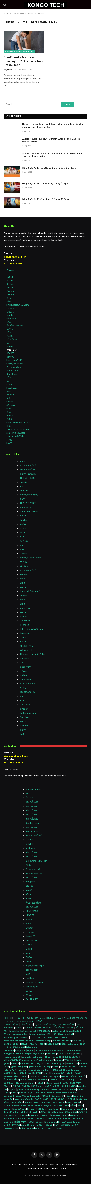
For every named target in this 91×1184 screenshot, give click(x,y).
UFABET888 (12, 371)
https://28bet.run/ (38, 1079)
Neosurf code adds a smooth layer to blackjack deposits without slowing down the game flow (54, 125)
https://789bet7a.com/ (16, 1060)
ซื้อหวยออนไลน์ (33, 869)
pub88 (38, 1105)
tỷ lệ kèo (58, 1112)
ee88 (39, 1125)
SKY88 (7, 1044)
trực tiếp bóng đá (23, 1099)
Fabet (14, 1092)
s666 (65, 1083)
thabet (23, 616)
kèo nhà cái (11, 388)
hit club (23, 520)
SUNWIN (47, 1037)
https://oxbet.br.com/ (42, 1060)
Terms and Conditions (37, 1168)
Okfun (50, 1018)
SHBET (23, 536)
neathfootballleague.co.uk (23, 1031)
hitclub (15, 1063)
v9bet (29, 923)
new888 (24, 490)
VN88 (23, 688)
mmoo (23, 528)
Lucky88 (51, 1053)
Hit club (22, 1070)
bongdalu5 (51, 1122)
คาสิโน (9, 329)
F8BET (31, 1118)
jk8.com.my (32, 1047)
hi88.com (37, 1086)
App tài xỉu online (34, 982)
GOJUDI (8, 1018)
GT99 (79, 1079)
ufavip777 (10, 1070)
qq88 (55, 1031)
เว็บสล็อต (48, 1125)
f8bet (29, 961)
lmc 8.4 (76, 1118)
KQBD (23, 700)
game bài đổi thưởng (46, 1024)
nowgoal (22, 1066)
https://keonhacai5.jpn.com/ (19, 1040)
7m (32, 1063)
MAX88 (24, 1115)
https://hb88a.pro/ (29, 494)
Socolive (9, 1050)
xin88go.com (73, 1070)
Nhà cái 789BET (28, 478)
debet (63, 1066)
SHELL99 (77, 1040)
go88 (7, 1063)
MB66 (73, 1086)
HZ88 (39, 1021)
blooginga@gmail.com (15, 257)
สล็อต (8, 298)
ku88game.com (28, 713)
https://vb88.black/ (15, 364)
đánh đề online (11, 1112)
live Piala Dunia (60, 1105)
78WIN (23, 553)
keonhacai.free (72, 1050)
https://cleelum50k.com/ (17, 305)
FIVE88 (26, 1086)
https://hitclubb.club (15, 1118)
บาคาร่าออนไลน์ (28, 474)
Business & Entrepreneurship (19, 51)
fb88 (8, 426)
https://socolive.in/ (29, 511)
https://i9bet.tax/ (21, 1073)
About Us (42, 1164)
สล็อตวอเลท (25, 507)
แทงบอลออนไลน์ (28, 465)
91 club (28, 1102)
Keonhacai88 (57, 1073)
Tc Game (10, 270)
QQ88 (29, 957)
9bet (8, 391)
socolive (24, 1063)
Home (13, 1164)
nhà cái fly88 (26, 646)
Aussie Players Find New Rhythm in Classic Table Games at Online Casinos (51, 140)
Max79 (34, 1044)
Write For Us (59, 1168)
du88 (46, 1099)
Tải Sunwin (25, 679)
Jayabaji (68, 1034)
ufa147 (19, 1027)
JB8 (49, 1034)
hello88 (29, 886)
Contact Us (56, 1164)
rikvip (78, 1060)
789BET (10, 336)
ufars (42, 1018)
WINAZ (24, 721)
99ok (31, 1122)
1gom (13, 1066)
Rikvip (65, 1037)
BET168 (15, 1125)
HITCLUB (71, 1099)
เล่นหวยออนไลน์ (27, 469)
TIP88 (17, 1086)
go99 (63, 1031)
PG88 (9, 419)
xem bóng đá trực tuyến (17, 429)
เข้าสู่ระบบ (25, 566)
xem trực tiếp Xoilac (15, 433)
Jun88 (75, 1125)
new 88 (24, 541)
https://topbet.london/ (16, 1037)
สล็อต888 (25, 704)
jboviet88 (30, 936)
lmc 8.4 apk (19, 1109)
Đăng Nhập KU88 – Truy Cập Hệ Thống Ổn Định (45, 183)
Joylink (7, 1057)
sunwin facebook (62, 1040)
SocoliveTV (58, 1096)
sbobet (40, 1122)
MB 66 (23, 574)
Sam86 (17, 1057)
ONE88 (37, 1073)
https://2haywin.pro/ (35, 965)
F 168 (28, 898)
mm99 (29, 890)
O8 (11, 1122)
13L (8, 274)
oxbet (69, 1073)
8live (23, 1105)
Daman (9, 280)
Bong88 (10, 357)
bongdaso (25, 633)
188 (8, 398)
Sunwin (29, 944)
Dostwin (10, 284)
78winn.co (25, 620)
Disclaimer (71, 1164)
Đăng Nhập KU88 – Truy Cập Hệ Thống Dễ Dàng (45, 199)
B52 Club (8, 1083)
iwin (7, 1066)
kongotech (61, 1175)
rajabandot (31, 848)
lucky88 (46, 1102)
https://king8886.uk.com (18, 422)
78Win (23, 671)
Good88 (82, 1066)
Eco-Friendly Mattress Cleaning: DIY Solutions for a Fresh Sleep (23, 61)
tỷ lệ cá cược (42, 1063)
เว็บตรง (29, 797)
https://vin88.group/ (30, 591)
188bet (47, 1057)
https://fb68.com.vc (67, 1092)
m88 (22, 578)
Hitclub (9, 415)
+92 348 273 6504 (13, 264)
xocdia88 (9, 1096)
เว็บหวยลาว (31, 932)
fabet (9, 440)
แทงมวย (34, 1018)
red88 (76, 1102)
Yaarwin (10, 291)
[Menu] (86, 5)
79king (7, 1034)
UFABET (10, 353)
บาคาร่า (10, 343)
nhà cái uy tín (58, 1063)
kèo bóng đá (32, 986)
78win (58, 1018)
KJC (22, 486)
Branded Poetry (33, 789)
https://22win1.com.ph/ (27, 1096)
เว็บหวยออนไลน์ (13, 367)
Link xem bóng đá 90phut (32, 654)
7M (31, 1037)
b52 (28, 974)
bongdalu (24, 625)
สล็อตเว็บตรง (12, 319)
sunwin (9, 315)
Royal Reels (12, 374)
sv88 (23, 1079)
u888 (78, 1031)
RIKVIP (23, 641)
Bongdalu (20, 1050)
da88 (36, 1102)
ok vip (9, 384)
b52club (40, 1128)
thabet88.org (43, 1040)
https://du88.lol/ (14, 360)
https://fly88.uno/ (35, 1053)
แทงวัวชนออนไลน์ (66, 1024)
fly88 (26, 1018)
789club (68, 1060)
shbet (9, 408)
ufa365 (28, 1027)
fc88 (22, 532)
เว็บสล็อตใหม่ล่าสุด (14, 325)
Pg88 (57, 1076)
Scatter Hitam (32, 823)
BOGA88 (40, 1092)
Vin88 (61, 1099)
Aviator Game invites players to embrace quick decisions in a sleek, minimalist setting (52, 154)
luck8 (23, 583)
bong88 (57, 1057)
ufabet (23, 675)
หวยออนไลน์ (44, 1031)
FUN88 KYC (52, 1044)
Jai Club (9, 277)
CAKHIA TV (26, 725)
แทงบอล (10, 308)
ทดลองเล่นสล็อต (27, 683)
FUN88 (17, 1018)
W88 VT (10, 395)
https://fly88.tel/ (36, 1109)
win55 (55, 1066)
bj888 (29, 949)
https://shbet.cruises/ (36, 861)
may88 (47, 1105)
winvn (23, 587)
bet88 (70, 1031)
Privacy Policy (27, 1164)
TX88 (7, 1105)
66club (9, 402)
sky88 (11, 1089)
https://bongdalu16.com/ (32, 629)
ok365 (7, 1073)
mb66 (56, 1086)
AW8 (60, 1034)
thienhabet (53, 1109)
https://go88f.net (24, 1083)
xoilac (77, 1053)
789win (29, 865)
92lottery (10, 405)
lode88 (15, 1105)
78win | (67, 1018)
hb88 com (72, 1044)
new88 (23, 595)
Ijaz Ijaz (9, 70)
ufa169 (37, 1027)
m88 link (24, 658)
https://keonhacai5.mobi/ (49, 1050)
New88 (74, 1115)
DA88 (38, 1099)
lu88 (68, 1102)
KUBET (38, 1037)
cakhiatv (30, 978)
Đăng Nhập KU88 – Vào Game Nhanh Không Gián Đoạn (49, 168)
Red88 (22, 1092)
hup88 (80, 1089)
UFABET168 (32, 911)
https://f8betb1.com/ (30, 557)
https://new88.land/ (69, 1122)
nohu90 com (27, 1125)
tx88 (54, 1102)
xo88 (30, 1105)
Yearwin (10, 294)
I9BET (57, 1037)
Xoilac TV (34, 1076)
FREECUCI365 (70, 1057)
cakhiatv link (26, 650)
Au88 (23, 524)
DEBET (16, 1044)
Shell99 (29, 919)
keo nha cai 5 (32, 970)
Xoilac (24, 1076)
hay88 (9, 443)
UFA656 (47, 1027)
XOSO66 (71, 1089)
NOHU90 (14, 1115)
